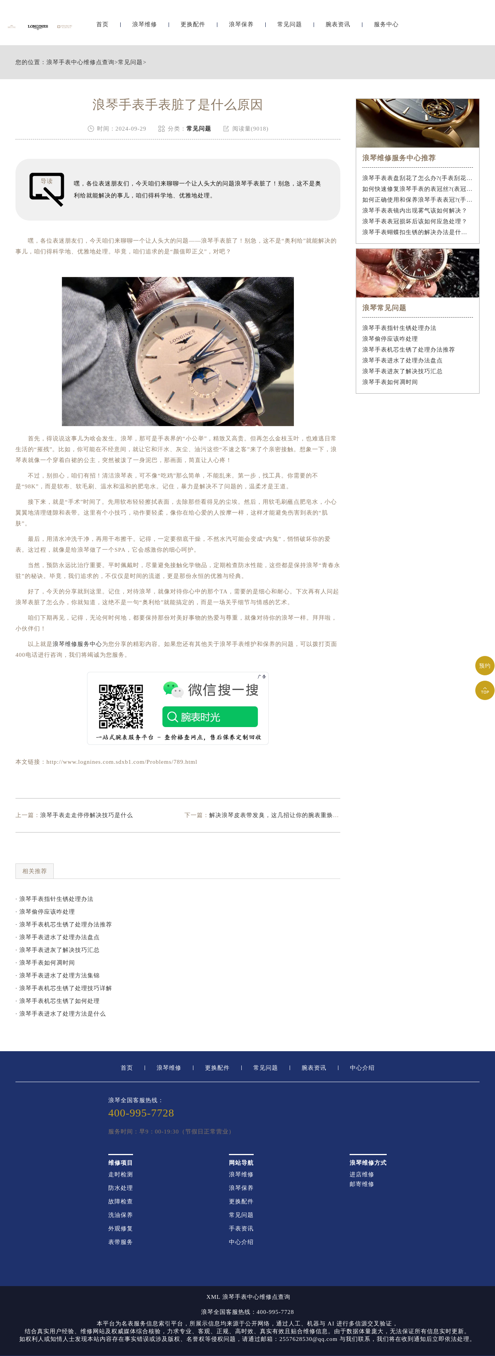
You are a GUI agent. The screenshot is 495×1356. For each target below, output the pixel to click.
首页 (102, 26)
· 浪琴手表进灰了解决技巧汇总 (57, 950)
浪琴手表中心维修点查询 (80, 62)
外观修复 (120, 1229)
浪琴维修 (144, 26)
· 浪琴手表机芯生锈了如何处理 (57, 1001)
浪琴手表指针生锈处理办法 (399, 328)
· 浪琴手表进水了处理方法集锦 (57, 975)
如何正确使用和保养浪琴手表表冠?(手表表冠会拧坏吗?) (417, 200)
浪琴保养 (241, 26)
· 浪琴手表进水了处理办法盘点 (57, 937)
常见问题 (289, 26)
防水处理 (120, 1188)
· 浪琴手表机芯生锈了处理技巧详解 (63, 988)
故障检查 (120, 1202)
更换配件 (193, 26)
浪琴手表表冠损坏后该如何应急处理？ (415, 221)
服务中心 (386, 26)
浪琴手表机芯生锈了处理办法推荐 (408, 350)
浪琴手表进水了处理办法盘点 (402, 360)
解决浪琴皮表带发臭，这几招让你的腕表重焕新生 (277, 815)
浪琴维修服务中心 (77, 644)
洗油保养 (120, 1215)
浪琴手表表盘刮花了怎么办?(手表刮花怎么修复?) (417, 178)
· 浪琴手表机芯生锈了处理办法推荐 (63, 924)
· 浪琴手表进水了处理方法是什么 (60, 1014)
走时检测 (120, 1175)
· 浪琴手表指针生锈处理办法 (54, 899)
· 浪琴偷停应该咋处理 (45, 912)
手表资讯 (241, 1229)
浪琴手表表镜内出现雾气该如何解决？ (415, 210)
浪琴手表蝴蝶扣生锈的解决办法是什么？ (417, 232)
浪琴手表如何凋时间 (390, 382)
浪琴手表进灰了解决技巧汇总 (402, 371)
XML (213, 1297)
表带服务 (120, 1242)
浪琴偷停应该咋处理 (390, 339)
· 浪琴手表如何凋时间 (45, 963)
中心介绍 (362, 1068)
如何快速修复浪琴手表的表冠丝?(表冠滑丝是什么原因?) (417, 189)
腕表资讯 (338, 26)
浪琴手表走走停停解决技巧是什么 (86, 815)
